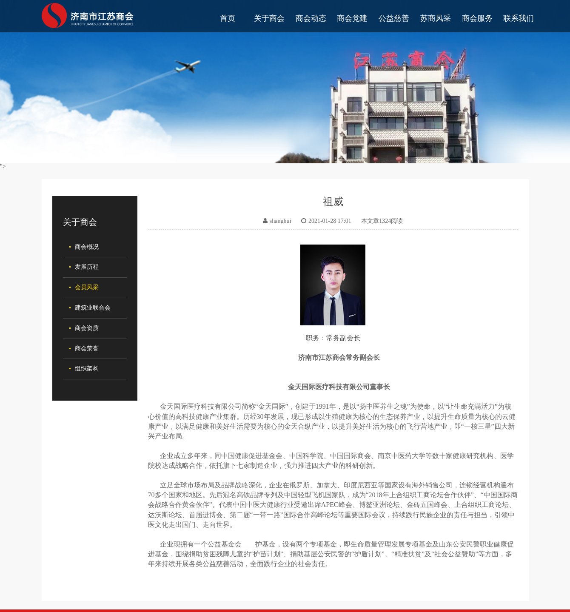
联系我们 (518, 18)
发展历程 (87, 267)
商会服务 (477, 18)
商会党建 (352, 18)
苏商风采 (435, 18)
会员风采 (87, 287)
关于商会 (269, 18)
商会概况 (87, 247)
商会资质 (87, 328)
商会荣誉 (87, 348)
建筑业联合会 (93, 308)
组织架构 (87, 368)
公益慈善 (394, 18)
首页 (227, 18)
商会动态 (311, 18)
